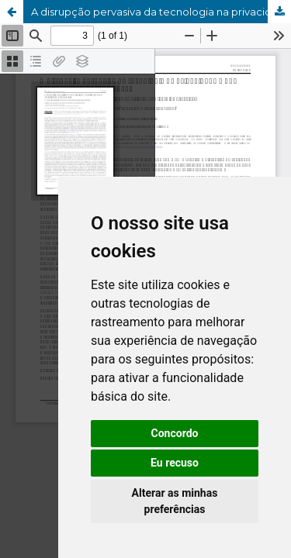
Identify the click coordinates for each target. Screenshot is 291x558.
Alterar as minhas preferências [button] (175, 501)
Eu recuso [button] (175, 462)
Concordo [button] (175, 433)
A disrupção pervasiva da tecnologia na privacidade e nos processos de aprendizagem (161, 11)
